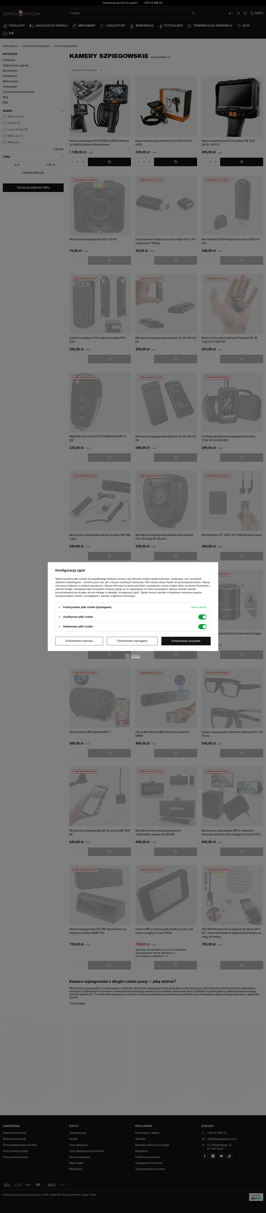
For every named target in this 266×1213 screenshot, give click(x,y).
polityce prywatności (92, 585)
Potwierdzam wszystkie (186, 640)
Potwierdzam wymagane (132, 640)
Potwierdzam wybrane (79, 640)
